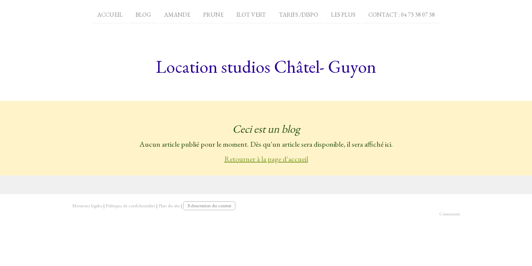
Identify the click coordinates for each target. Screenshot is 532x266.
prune (213, 14)
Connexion (449, 214)
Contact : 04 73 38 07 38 (401, 14)
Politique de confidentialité (130, 205)
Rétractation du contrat (209, 205)
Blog (143, 14)
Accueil (110, 14)
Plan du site (169, 205)
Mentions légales (87, 205)
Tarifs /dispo (298, 14)
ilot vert (251, 14)
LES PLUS (343, 14)
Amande (177, 14)
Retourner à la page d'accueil (266, 159)
